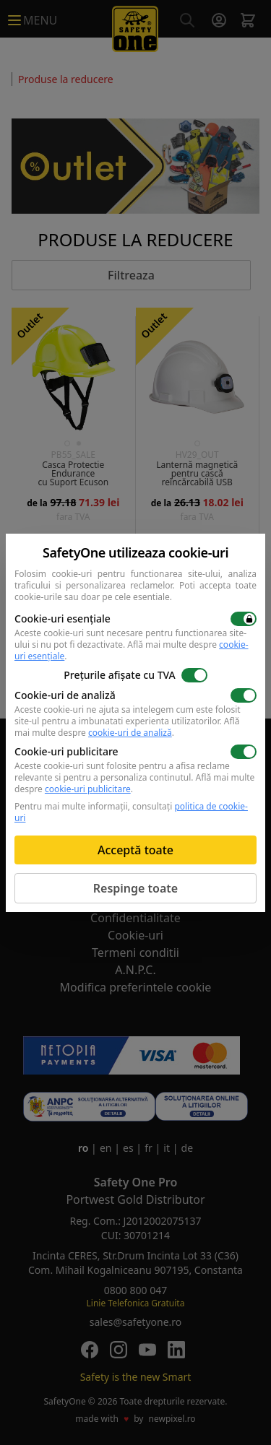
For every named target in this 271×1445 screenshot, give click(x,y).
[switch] (244, 619)
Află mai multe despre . (131, 650)
